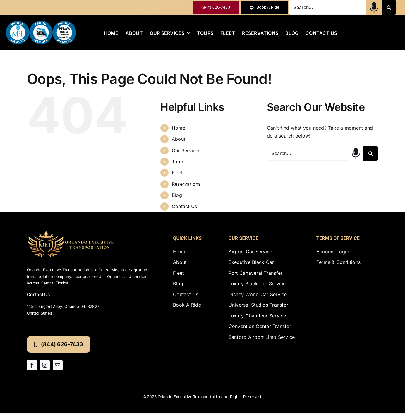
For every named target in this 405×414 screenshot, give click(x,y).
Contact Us (184, 206)
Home (178, 128)
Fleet (177, 173)
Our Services (186, 150)
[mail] (58, 365)
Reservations (186, 184)
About (178, 139)
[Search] (389, 7)
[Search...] (327, 7)
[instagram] (45, 365)
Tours (178, 161)
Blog (177, 195)
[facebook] (32, 365)
